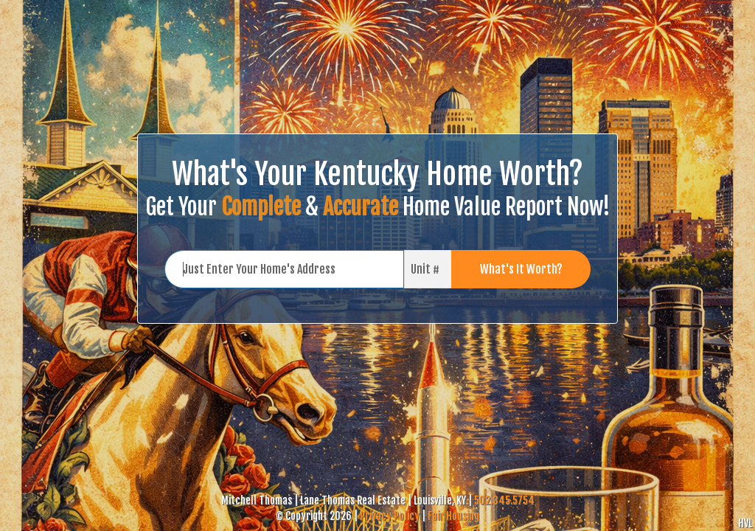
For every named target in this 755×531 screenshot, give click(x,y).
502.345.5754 (504, 500)
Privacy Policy (390, 516)
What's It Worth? (521, 269)
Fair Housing (453, 516)
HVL (745, 523)
